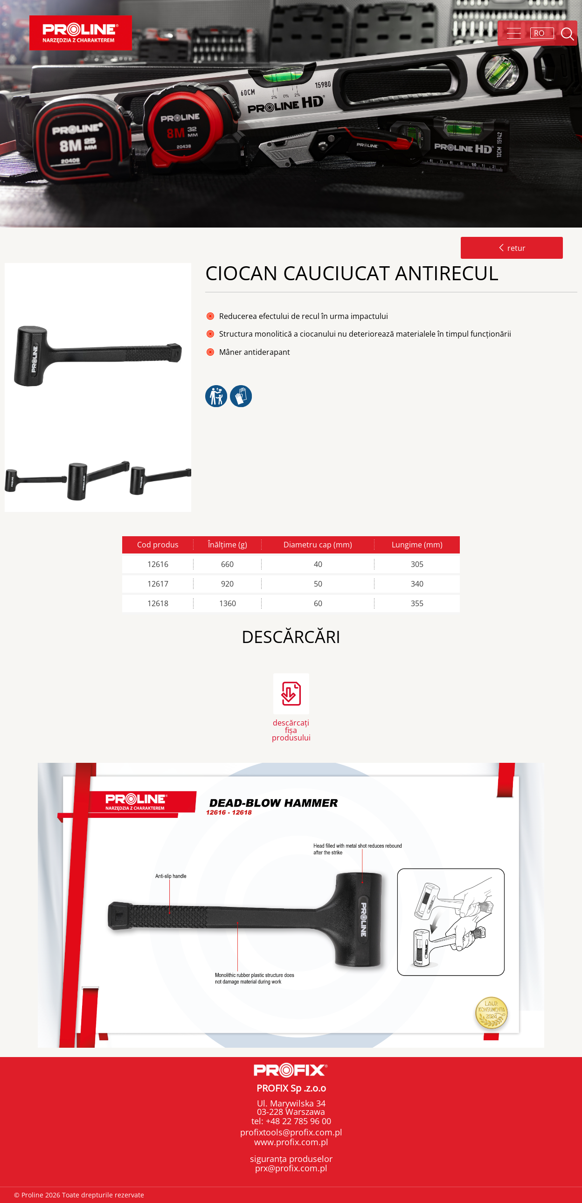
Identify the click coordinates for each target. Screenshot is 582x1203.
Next (199, 480)
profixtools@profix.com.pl (291, 1132)
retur (512, 248)
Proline (81, 32)
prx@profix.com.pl (291, 1168)
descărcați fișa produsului (291, 729)
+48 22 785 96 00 (297, 1121)
